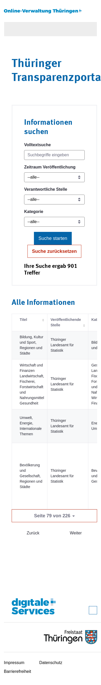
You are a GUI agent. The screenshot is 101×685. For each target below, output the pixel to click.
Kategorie (33, 211)
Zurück (33, 533)
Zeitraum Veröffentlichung (49, 167)
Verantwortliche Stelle (45, 189)
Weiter (76, 533)
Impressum (14, 662)
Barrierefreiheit (17, 671)
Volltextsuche (37, 145)
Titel (23, 320)
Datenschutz (50, 662)
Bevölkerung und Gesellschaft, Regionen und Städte (31, 476)
